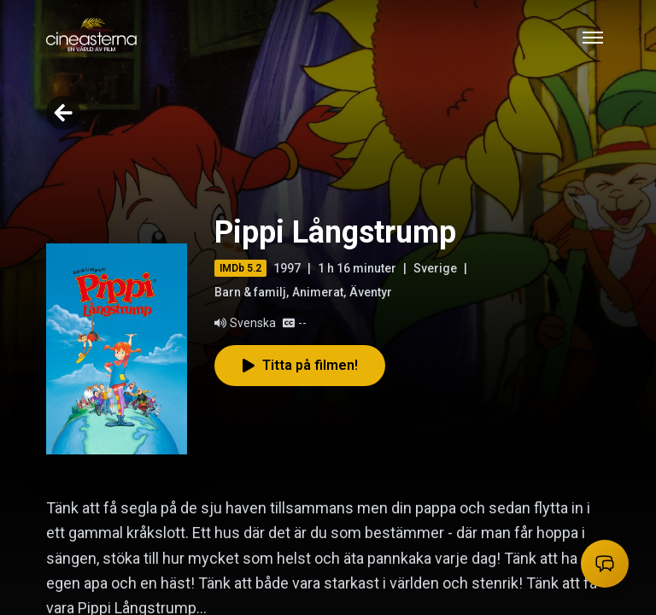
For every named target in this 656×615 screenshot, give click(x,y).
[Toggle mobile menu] (593, 37)
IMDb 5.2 (240, 268)
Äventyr (370, 292)
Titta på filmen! (300, 365)
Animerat (317, 292)
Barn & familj (250, 292)
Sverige (435, 268)
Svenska (245, 323)
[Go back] (63, 113)
